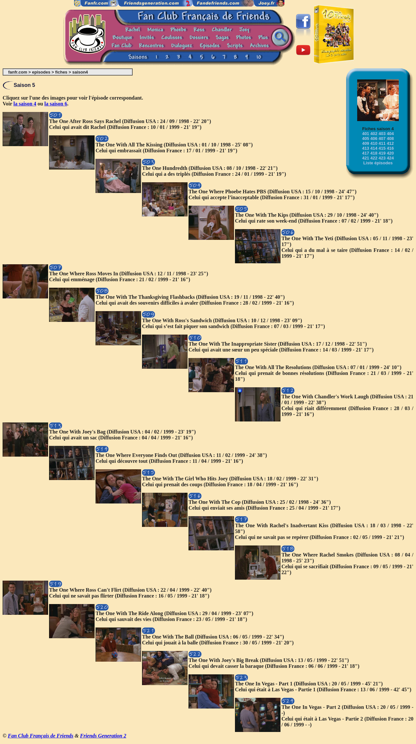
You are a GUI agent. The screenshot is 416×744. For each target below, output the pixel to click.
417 (365, 153)
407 (382, 138)
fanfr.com (17, 72)
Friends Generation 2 (103, 735)
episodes (41, 72)
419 (382, 153)
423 (382, 158)
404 (390, 133)
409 (365, 143)
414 (373, 148)
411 (382, 143)
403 (382, 133)
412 (390, 143)
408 (390, 138)
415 (382, 148)
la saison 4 (24, 103)
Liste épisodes (378, 162)
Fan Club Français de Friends (40, 735)
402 (373, 133)
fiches (61, 72)
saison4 (80, 72)
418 (373, 153)
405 (365, 138)
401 (365, 133)
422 (373, 158)
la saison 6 (56, 103)
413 (365, 148)
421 (365, 158)
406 (373, 138)
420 (390, 153)
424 (390, 158)
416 (390, 148)
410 (373, 143)
